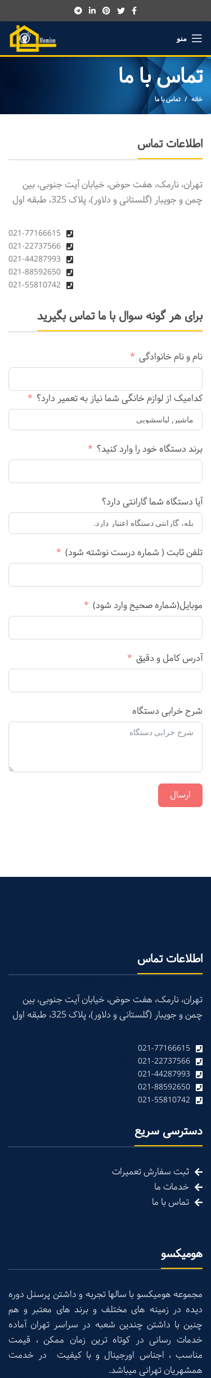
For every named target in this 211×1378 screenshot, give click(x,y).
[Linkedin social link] (92, 10)
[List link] (105, 1048)
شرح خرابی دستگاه (167, 711)
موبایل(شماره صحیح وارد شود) (148, 605)
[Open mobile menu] (189, 38)
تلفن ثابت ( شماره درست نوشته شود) (134, 552)
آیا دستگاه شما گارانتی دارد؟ (152, 502)
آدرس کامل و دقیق (169, 658)
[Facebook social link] (134, 10)
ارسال (180, 795)
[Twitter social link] (121, 10)
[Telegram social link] (78, 10)
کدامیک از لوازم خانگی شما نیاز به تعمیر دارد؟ (120, 398)
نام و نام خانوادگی (171, 356)
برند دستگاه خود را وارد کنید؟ (150, 449)
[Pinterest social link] (106, 10)
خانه (197, 99)
